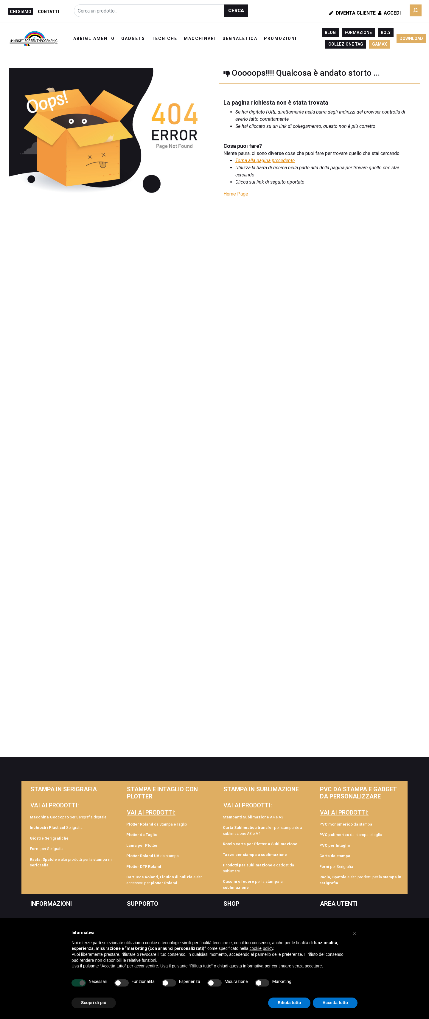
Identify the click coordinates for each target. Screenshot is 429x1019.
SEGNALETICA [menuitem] (240, 38)
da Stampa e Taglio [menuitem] (156, 824)
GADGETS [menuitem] (133, 38)
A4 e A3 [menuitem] (253, 817)
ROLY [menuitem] (386, 32)
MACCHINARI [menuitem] (200, 38)
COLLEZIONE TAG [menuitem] (345, 44)
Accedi (389, 13)
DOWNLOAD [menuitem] (411, 38)
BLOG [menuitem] (330, 32)
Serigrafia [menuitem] (56, 827)
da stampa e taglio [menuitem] (350, 834)
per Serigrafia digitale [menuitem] (68, 817)
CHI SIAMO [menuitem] (20, 11)
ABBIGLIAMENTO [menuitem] (94, 38)
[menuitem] (71, 838)
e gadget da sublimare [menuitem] (258, 868)
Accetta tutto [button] (335, 1002)
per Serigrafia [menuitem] (46, 848)
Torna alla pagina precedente (265, 160)
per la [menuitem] (253, 884)
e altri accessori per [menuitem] (164, 880)
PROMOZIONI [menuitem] (280, 38)
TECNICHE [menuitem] (164, 38)
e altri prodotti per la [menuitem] (71, 862)
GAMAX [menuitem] (379, 44)
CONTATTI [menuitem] (48, 11)
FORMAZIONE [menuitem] (358, 32)
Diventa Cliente (352, 13)
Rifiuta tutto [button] (289, 1002)
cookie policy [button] (261, 948)
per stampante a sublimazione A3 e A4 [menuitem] (262, 830)
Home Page (235, 194)
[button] (236, 10)
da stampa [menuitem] (152, 856)
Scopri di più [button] (93, 1002)
